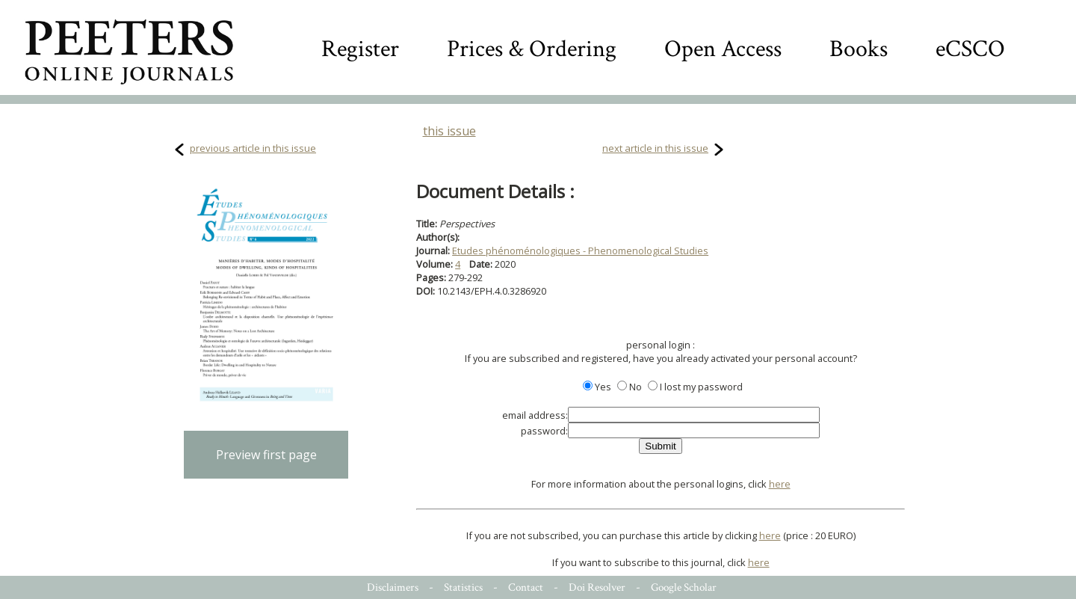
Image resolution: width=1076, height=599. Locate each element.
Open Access (723, 49)
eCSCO (970, 49)
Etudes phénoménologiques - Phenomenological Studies (580, 250)
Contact (525, 587)
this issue (449, 131)
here (780, 484)
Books (858, 49)
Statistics (463, 587)
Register (360, 49)
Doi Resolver (597, 587)
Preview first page (266, 454)
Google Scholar (684, 587)
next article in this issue (655, 148)
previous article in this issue (253, 148)
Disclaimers (392, 587)
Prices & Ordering (531, 49)
